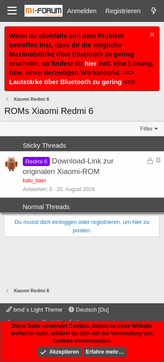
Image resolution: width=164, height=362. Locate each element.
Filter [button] (146, 128)
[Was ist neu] (153, 11)
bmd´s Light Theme (34, 309)
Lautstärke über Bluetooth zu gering (65, 81)
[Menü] (12, 11)
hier (91, 63)
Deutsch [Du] (89, 309)
